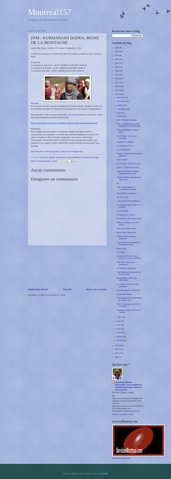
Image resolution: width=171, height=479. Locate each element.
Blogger (105, 473)
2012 (117, 349)
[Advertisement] (67, 266)
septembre (121, 109)
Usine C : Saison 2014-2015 (128, 167)
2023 (117, 59)
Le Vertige (121, 252)
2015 (117, 90)
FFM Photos (121, 116)
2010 (117, 357)
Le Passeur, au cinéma (126, 215)
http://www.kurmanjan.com (86, 123)
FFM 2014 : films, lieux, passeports (126, 263)
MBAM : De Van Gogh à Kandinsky (126, 237)
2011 (117, 353)
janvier (120, 340)
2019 (117, 75)
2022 (117, 63)
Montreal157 (49, 12)
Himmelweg (121, 248)
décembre (121, 97)
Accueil (67, 289)
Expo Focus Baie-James (126, 229)
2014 (117, 94)
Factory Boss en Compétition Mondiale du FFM (128, 243)
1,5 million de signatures (126, 268)
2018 (117, 79)
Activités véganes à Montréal (128, 290)
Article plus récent (38, 289)
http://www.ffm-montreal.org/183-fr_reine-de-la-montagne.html (57, 151)
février (120, 337)
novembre (121, 101)
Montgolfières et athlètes (126, 193)
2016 (117, 86)
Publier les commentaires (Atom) (52, 295)
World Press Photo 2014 (126, 232)
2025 (117, 51)
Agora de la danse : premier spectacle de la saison (128, 172)
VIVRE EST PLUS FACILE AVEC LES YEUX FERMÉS (129, 257)
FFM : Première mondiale (127, 120)
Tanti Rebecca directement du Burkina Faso (129, 273)
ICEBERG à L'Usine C (126, 142)
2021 (117, 67)
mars (119, 333)
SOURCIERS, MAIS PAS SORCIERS (127, 279)
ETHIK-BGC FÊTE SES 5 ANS (129, 219)
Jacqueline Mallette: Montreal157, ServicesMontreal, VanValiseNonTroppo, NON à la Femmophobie (128, 386)
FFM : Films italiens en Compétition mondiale (126, 188)
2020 (117, 71)
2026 (117, 48)
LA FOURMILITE (123, 150)
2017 (117, 83)
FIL (118, 183)
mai (118, 325)
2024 (117, 55)
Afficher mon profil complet (123, 414)
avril (119, 329)
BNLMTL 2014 (122, 197)
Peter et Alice (122, 160)
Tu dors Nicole (122, 211)
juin (118, 321)
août (119, 113)
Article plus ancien (96, 289)
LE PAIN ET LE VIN (125, 146)
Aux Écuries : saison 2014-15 (128, 164)
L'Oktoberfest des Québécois (128, 201)
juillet (119, 317)
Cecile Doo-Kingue (124, 294)
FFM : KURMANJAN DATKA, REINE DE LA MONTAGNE (129, 125)
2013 (117, 345)
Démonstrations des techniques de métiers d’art (129, 299)
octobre (120, 105)
